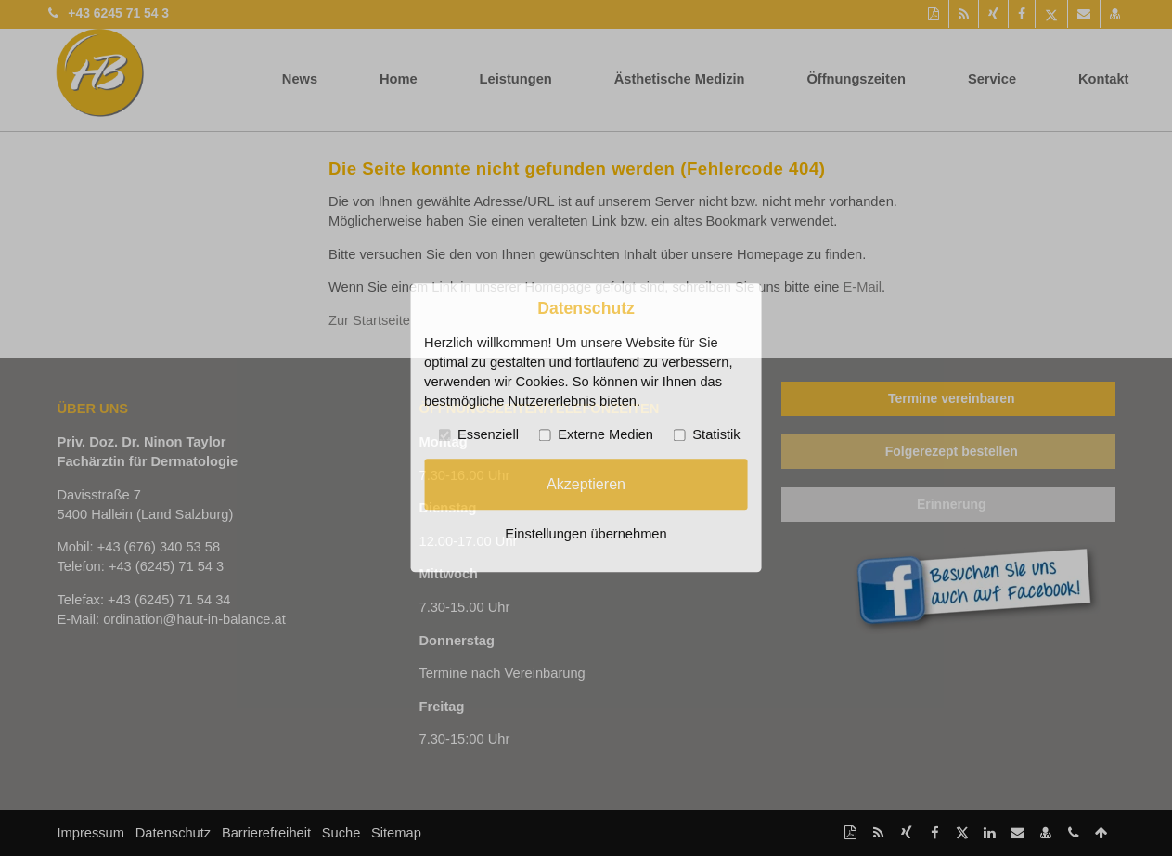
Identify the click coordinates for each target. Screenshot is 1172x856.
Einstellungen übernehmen (585, 534)
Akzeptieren (586, 483)
